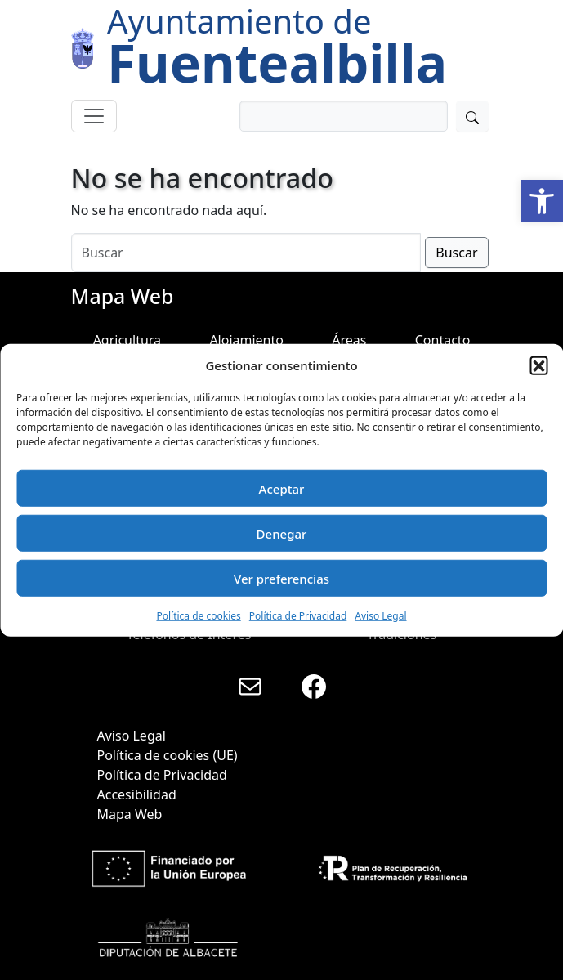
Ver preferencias (281, 578)
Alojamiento (246, 340)
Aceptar (282, 488)
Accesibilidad (136, 794)
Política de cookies (198, 616)
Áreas (349, 340)
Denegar (282, 533)
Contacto (443, 340)
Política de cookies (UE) (167, 755)
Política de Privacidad (298, 616)
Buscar (456, 253)
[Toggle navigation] (94, 116)
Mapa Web (130, 814)
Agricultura (127, 340)
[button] (542, 201)
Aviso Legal (380, 616)
